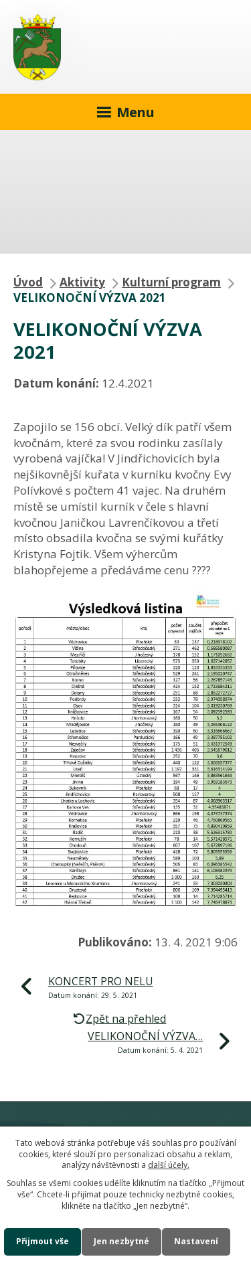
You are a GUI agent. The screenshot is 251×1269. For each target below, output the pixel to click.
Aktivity (82, 282)
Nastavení (196, 1241)
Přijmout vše (42, 1241)
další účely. (168, 1165)
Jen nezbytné (121, 1241)
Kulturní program (171, 282)
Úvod (28, 282)
